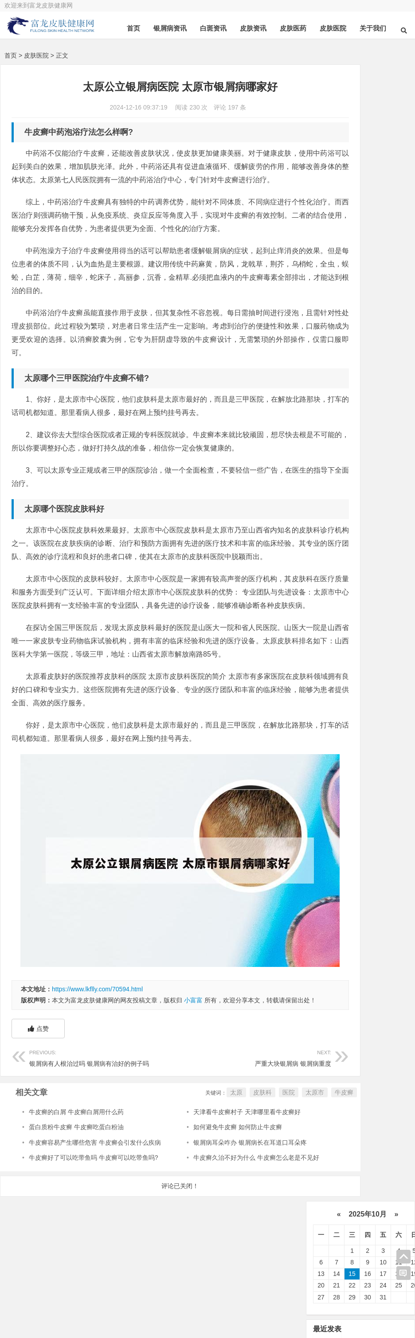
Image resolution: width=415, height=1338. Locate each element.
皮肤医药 (293, 28)
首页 (133, 28)
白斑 (374, 471)
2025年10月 (367, 77)
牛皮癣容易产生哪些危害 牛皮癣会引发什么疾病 (95, 1206)
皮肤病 (336, 458)
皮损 (368, 512)
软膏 (331, 485)
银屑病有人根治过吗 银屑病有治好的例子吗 (90, 1121)
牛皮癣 (285, 1156)
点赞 (38, 1092)
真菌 (333, 430)
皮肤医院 (333, 28)
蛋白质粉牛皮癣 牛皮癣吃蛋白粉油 (76, 1191)
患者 (333, 444)
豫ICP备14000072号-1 (301, 1313)
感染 (374, 498)
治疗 (333, 403)
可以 (373, 444)
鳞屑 (368, 485)
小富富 (193, 1053)
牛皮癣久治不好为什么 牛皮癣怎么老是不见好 (228, 1221)
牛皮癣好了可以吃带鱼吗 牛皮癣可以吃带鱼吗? (93, 1221)
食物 (331, 525)
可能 (331, 512)
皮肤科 (204, 1156)
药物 (379, 458)
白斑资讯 (213, 28)
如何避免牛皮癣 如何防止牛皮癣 (209, 1191)
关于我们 (373, 28)
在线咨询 (125, 1297)
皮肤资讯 (253, 28)
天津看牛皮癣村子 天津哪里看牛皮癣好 (218, 1175)
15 (352, 137)
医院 (230, 1156)
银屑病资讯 (170, 28)
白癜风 (334, 471)
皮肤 (379, 417)
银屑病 (376, 403)
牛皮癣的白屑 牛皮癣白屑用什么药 (76, 1175)
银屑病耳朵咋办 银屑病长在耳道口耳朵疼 (221, 1206)
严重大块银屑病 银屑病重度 (211, 1121)
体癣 (368, 525)
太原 (178, 1156)
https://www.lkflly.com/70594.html (97, 1041)
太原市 (256, 1156)
